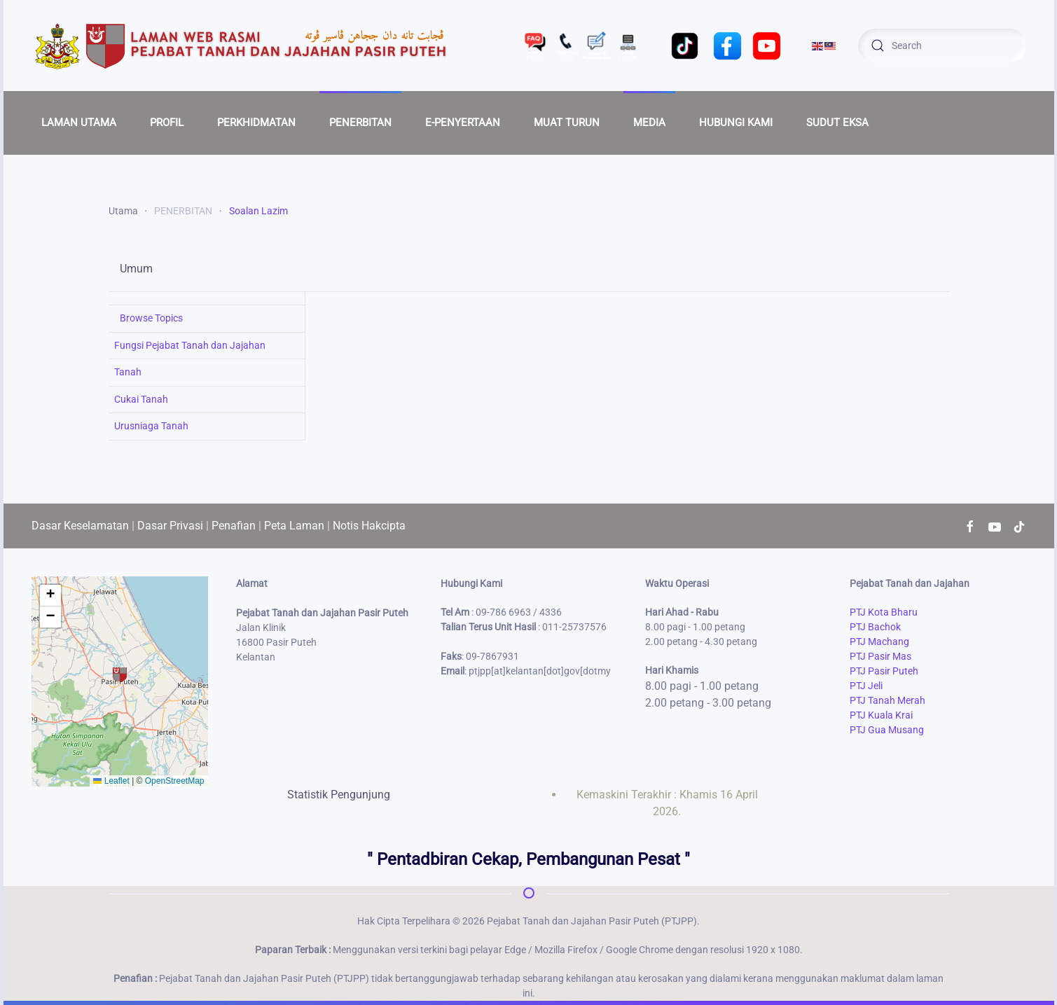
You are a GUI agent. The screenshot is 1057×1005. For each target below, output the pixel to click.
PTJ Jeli (866, 685)
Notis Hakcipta (369, 525)
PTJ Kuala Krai (881, 715)
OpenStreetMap (175, 781)
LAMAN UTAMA (78, 122)
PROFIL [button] (167, 122)
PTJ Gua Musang (887, 729)
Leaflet (111, 781)
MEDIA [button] (649, 122)
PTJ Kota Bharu (884, 612)
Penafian (234, 525)
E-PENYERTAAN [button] (462, 122)
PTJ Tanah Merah (887, 700)
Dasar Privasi (170, 525)
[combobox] (942, 45)
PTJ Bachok (875, 626)
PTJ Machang (879, 641)
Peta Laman (294, 525)
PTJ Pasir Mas (880, 656)
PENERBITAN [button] (360, 122)
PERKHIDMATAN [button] (256, 122)
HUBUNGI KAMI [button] (736, 122)
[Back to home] (242, 45)
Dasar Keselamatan (80, 525)
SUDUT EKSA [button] (837, 122)
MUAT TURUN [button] (567, 122)
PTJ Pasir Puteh (884, 671)
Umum (136, 268)
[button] (120, 674)
